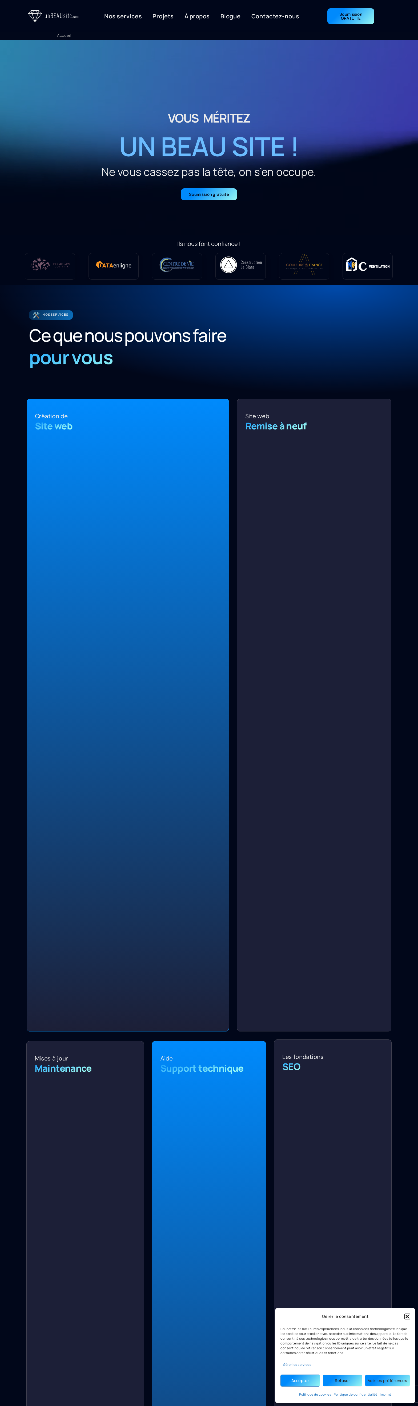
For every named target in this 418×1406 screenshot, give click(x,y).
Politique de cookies (315, 1394)
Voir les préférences (387, 1380)
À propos (197, 16)
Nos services (123, 16)
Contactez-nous (275, 16)
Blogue (230, 16)
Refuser (342, 1380)
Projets (163, 16)
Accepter (300, 1380)
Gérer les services (297, 1364)
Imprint (385, 1394)
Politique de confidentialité (355, 1394)
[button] (407, 1316)
